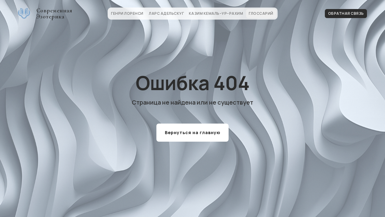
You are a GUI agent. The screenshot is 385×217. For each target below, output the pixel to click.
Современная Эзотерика (54, 13)
